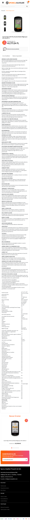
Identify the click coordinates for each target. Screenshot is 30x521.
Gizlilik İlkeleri (4, 500)
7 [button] (18, 448)
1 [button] (11, 448)
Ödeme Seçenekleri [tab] (17, 56)
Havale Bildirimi (4, 498)
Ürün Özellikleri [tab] (6, 56)
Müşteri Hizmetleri (5, 507)
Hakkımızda (3, 485)
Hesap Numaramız (5, 488)
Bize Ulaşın (3, 490)
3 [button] (13, 448)
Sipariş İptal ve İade (5, 509)
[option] (15, 432)
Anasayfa (3, 10)
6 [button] (17, 448)
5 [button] (16, 448)
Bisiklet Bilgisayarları (10, 10)
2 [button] (12, 448)
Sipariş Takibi (4, 496)
